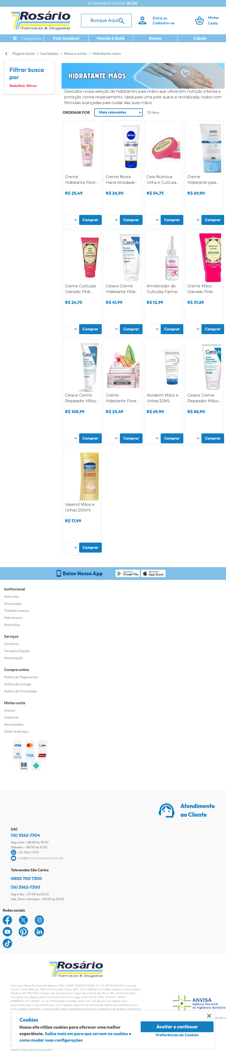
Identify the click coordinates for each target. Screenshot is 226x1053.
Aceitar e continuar (177, 1027)
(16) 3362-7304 (25, 835)
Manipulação (13, 658)
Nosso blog (12, 625)
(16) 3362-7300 (25, 887)
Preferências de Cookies (177, 1034)
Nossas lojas (13, 604)
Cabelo (200, 38)
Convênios (11, 644)
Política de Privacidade (20, 691)
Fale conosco (13, 618)
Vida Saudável (66, 38)
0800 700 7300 (26, 878)
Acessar (9, 710)
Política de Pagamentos (21, 677)
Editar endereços (16, 731)
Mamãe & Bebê (110, 38)
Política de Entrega (17, 684)
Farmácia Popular (17, 651)
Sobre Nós (11, 596)
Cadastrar (11, 717)
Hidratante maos (107, 53)
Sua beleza (49, 53)
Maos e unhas (75, 53)
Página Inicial (23, 53)
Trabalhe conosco (16, 611)
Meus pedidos (13, 724)
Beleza (155, 38)
